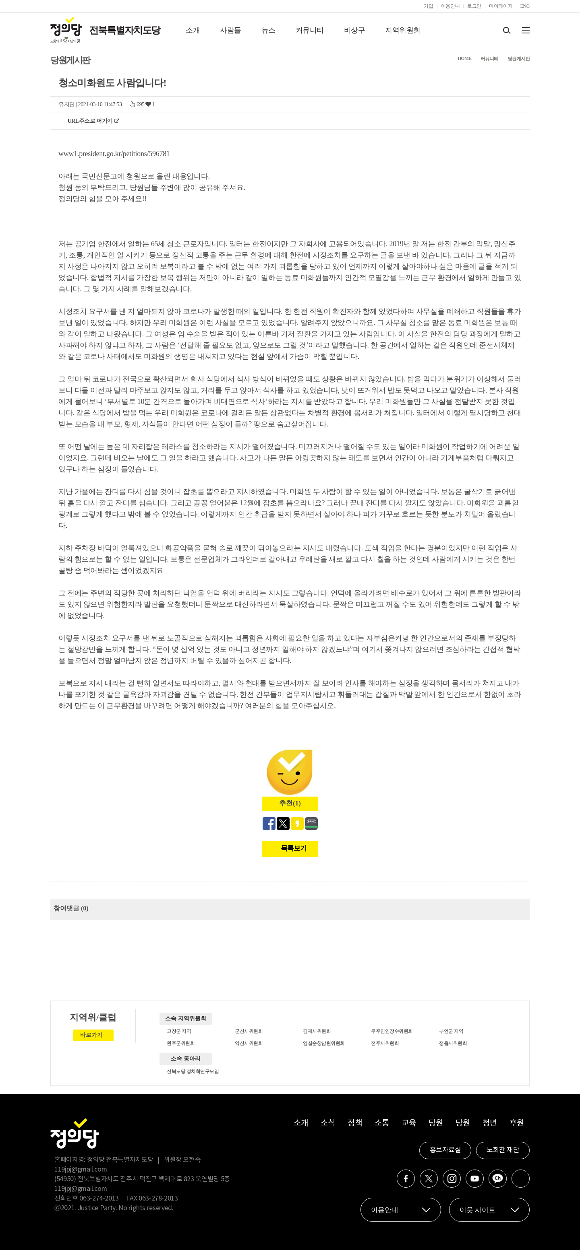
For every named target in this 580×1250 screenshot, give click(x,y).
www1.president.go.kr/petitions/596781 (114, 154)
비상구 (354, 30)
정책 (355, 1123)
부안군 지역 (451, 1031)
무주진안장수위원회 (392, 1031)
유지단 (66, 104)
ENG (525, 6)
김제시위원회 (317, 1031)
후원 (517, 1123)
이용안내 (450, 6)
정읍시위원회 (453, 1043)
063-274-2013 (99, 1198)
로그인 (474, 6)
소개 (193, 30)
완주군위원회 (181, 1043)
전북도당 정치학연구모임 (193, 1071)
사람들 (230, 30)
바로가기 (91, 1035)
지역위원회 (402, 30)
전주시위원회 (385, 1043)
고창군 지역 (179, 1031)
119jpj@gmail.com (80, 1169)
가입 (428, 6)
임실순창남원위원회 (324, 1043)
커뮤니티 (310, 30)
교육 (409, 1123)
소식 (328, 1123)
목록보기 (294, 848)
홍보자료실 (445, 1150)
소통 (382, 1123)
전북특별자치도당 (124, 30)
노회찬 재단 (503, 1150)
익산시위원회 (249, 1043)
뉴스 (268, 30)
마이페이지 (500, 6)
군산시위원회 (249, 1031)
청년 (490, 1123)
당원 (436, 1123)
